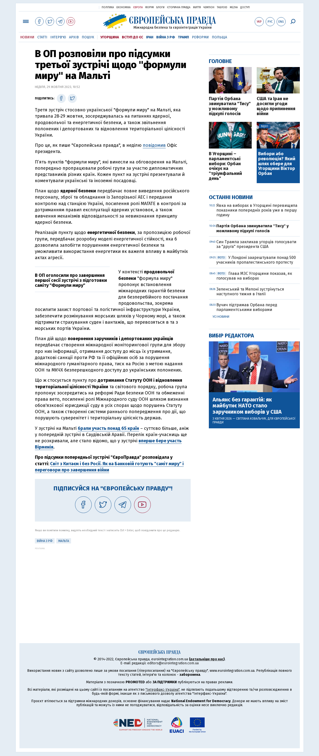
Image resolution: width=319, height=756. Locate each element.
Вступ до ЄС (132, 37)
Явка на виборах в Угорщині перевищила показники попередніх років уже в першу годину (256, 210)
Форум (149, 7)
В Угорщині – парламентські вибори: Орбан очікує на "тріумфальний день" (225, 166)
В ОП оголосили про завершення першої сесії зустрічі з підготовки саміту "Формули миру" (71, 280)
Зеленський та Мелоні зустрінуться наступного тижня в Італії (250, 291)
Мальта (63, 541)
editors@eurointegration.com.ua (173, 663)
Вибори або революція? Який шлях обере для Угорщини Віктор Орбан (276, 163)
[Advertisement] (113, 584)
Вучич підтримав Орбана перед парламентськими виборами (246, 307)
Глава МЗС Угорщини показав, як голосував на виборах (254, 276)
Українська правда (83, 7)
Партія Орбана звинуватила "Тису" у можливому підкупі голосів (230, 106)
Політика (108, 7)
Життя (197, 7)
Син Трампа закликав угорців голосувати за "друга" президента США (256, 244)
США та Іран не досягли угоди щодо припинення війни (276, 106)
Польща (219, 37)
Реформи (200, 37)
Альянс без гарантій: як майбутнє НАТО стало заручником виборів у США (247, 406)
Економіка (123, 7)
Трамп (183, 37)
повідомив (154, 145)
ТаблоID (222, 7)
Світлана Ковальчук (251, 418)
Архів (74, 37)
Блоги (160, 7)
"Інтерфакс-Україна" (162, 689)
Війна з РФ (165, 37)
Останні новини (231, 197)
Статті (42, 37)
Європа (138, 7)
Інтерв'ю (58, 37)
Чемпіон (208, 7)
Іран (149, 37)
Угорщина (109, 37)
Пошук (88, 37)
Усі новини (221, 316)
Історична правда (178, 7)
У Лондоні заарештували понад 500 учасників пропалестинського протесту (256, 260)
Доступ (245, 7)
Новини (27, 37)
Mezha (234, 7)
